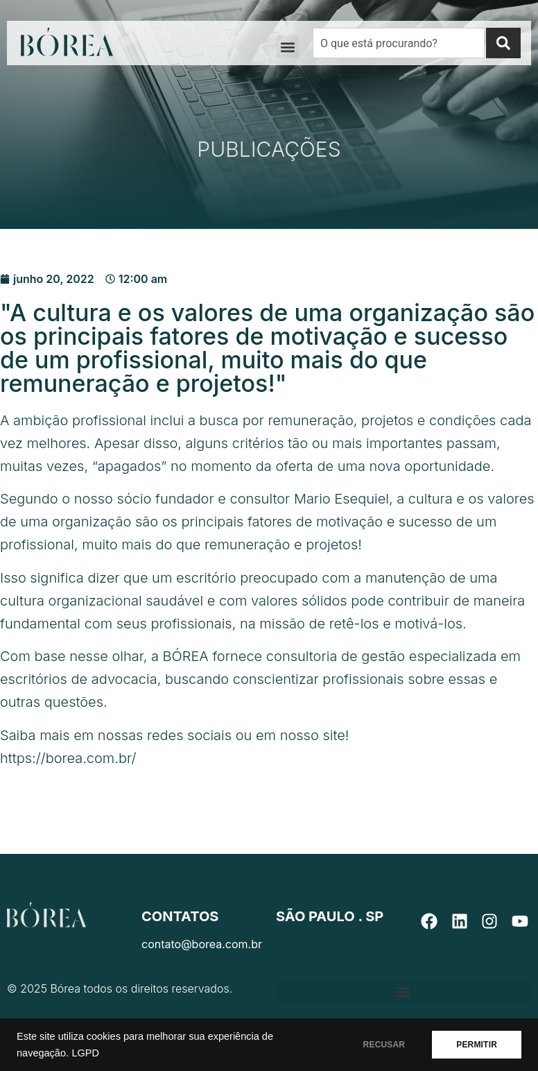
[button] (287, 46)
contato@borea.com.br (201, 944)
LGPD (85, 1053)
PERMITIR (476, 1044)
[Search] (503, 43)
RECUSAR (384, 1044)
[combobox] (399, 43)
